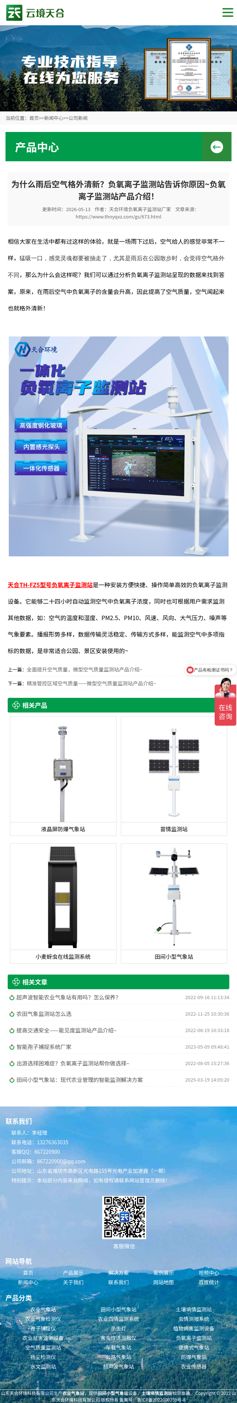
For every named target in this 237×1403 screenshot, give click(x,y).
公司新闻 (78, 117)
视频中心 (209, 1272)
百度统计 (209, 1282)
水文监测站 (43, 1366)
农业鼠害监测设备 (43, 1337)
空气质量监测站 (43, 1347)
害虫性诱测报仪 (118, 1337)
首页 (34, 117)
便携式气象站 (193, 1347)
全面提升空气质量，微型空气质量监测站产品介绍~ (84, 669)
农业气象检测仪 (43, 1318)
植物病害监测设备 (193, 1328)
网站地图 (163, 1282)
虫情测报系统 (193, 1318)
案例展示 (163, 1272)
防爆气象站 (194, 1356)
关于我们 (73, 1282)
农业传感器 (194, 1366)
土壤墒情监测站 (194, 1309)
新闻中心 (53, 117)
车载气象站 (118, 1347)
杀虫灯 (118, 1328)
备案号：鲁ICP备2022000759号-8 (152, 1399)
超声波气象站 (118, 1366)
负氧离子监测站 (194, 1337)
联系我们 (118, 1282)
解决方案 (118, 1272)
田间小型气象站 (118, 1309)
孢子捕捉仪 (43, 1328)
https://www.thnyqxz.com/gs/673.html (119, 216)
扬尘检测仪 (43, 1356)
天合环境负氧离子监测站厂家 (140, 209)
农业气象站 (43, 1309)
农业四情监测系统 (118, 1318)
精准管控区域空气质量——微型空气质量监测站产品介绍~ (91, 683)
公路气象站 (118, 1356)
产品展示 (73, 1272)
